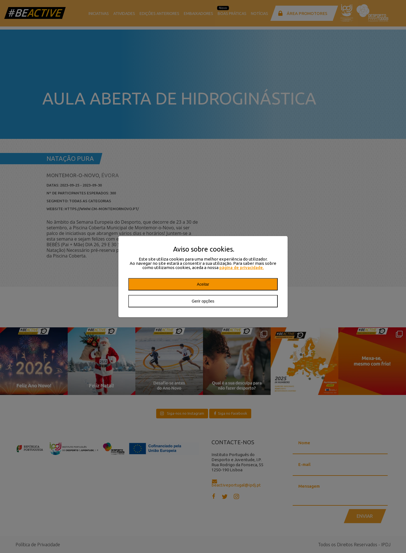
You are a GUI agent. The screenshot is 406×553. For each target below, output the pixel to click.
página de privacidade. (241, 267)
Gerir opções (203, 301)
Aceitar (203, 284)
